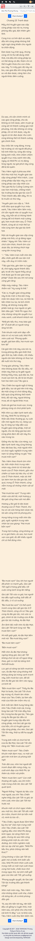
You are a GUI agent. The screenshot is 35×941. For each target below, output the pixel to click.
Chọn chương (17, 16)
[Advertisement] (17, 96)
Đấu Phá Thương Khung (9, 11)
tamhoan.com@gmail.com (23, 935)
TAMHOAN (23, 929)
